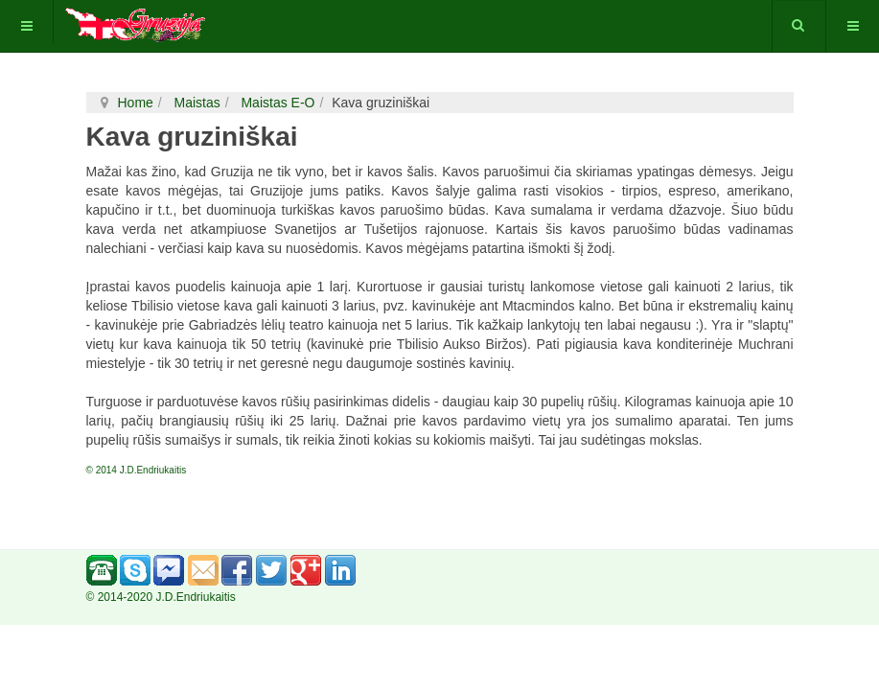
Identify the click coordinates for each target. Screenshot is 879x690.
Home (135, 102)
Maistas (195, 102)
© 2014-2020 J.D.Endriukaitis (161, 597)
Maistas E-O (276, 102)
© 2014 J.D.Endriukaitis (136, 470)
